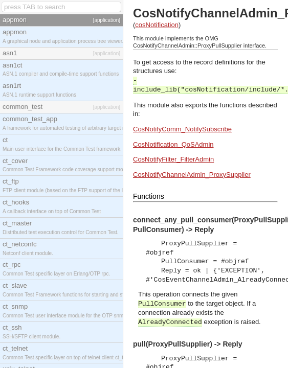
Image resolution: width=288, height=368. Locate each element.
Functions (148, 196)
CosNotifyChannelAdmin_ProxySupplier (192, 174)
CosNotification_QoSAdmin (173, 144)
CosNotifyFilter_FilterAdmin (173, 159)
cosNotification (157, 25)
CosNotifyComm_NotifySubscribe (182, 129)
